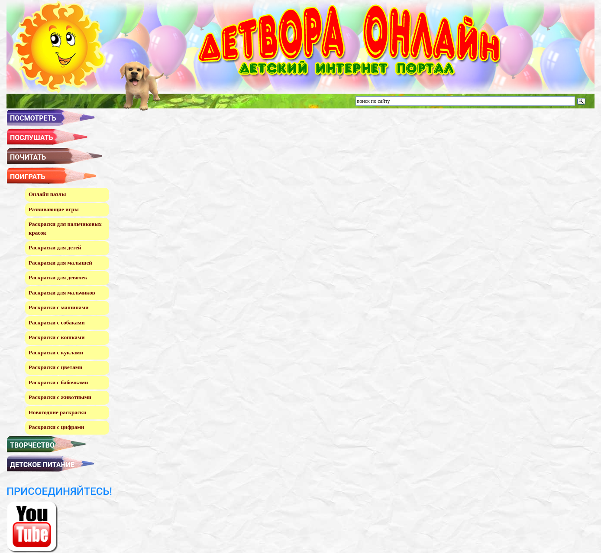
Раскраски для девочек (58, 277)
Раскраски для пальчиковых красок (65, 228)
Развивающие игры (54, 209)
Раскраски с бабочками (58, 382)
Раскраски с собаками (57, 322)
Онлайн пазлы (47, 194)
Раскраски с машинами (59, 307)
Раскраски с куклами (56, 352)
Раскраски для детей (55, 247)
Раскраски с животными (60, 397)
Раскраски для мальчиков (62, 292)
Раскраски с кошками (56, 337)
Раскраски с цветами (55, 367)
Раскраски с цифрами (56, 427)
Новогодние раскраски (57, 412)
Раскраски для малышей (60, 262)
